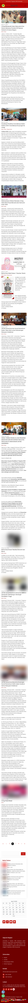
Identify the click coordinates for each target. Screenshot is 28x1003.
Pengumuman (9, 129)
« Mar (13, 916)
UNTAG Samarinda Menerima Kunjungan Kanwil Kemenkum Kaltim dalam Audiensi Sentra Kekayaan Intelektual (13, 683)
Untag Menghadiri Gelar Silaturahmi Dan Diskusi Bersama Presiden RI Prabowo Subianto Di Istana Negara (12, 28)
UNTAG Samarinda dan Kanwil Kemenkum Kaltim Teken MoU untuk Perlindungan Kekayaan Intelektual (13, 330)
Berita (2, 31)
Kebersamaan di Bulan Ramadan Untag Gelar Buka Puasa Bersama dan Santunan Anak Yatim (13, 202)
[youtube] (10, 921)
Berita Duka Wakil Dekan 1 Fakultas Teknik (13, 273)
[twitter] (4, 921)
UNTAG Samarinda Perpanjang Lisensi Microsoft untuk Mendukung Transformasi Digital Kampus (16, 892)
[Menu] (25, 5)
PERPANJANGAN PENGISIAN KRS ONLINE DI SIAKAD (15, 864)
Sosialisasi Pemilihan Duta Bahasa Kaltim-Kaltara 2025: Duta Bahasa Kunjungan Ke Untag (13, 125)
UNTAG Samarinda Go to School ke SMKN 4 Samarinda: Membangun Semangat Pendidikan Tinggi (13, 594)
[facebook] (7, 921)
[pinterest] (14, 921)
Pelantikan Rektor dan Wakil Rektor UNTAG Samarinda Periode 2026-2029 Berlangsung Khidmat (16, 885)
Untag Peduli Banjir (6, 801)
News (5, 31)
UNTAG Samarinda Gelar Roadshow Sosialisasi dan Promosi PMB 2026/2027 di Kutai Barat (15, 878)
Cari (23, 853)
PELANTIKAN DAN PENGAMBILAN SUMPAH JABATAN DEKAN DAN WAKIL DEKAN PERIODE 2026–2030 (16, 871)
